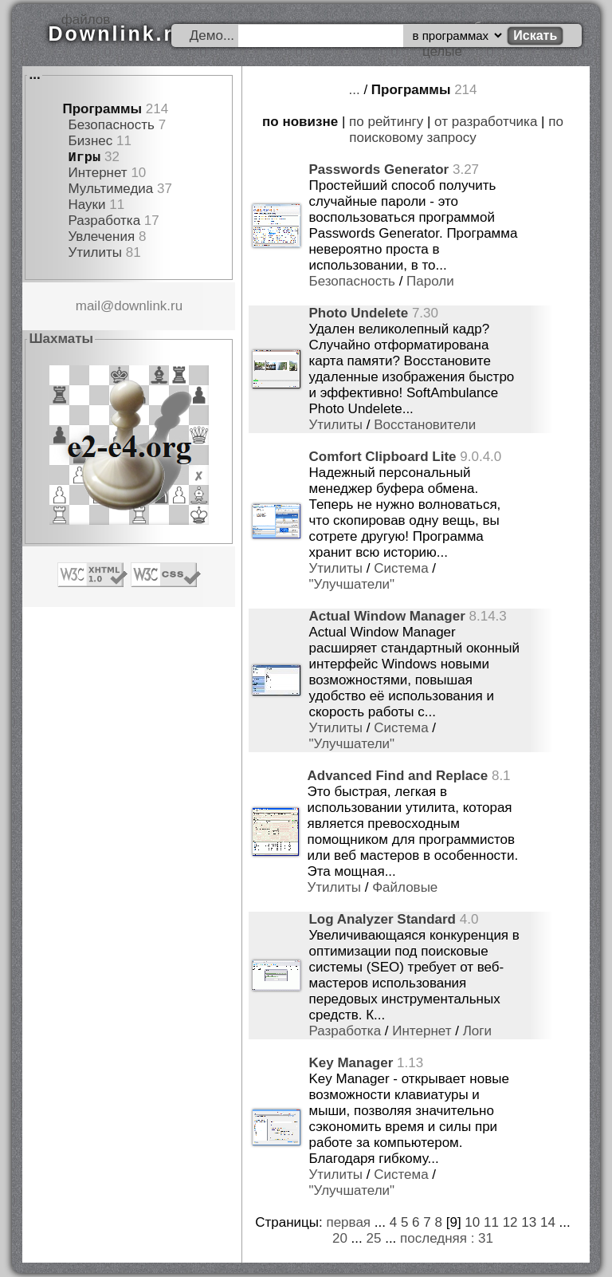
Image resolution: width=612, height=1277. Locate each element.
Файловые (404, 887)
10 (472, 1222)
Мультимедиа (110, 188)
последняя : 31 (446, 1238)
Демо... (212, 35)
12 (510, 1222)
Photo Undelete (358, 313)
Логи (477, 1031)
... (34, 74)
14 (547, 1222)
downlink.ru (148, 305)
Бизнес (90, 140)
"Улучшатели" (351, 584)
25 (374, 1238)
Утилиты (95, 252)
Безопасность (111, 124)
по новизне (300, 121)
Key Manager (350, 1062)
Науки (86, 204)
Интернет (97, 172)
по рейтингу (386, 121)
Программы (102, 108)
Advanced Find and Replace (397, 775)
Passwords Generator (378, 169)
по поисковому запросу (456, 129)
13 (528, 1222)
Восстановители (425, 424)
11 (491, 1222)
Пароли (430, 281)
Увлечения (101, 236)
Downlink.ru (118, 33)
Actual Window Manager (386, 616)
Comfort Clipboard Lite (382, 456)
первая (348, 1222)
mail (88, 305)
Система (401, 568)
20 (339, 1238)
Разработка (104, 220)
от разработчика (485, 121)
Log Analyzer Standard (382, 919)
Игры (84, 157)
